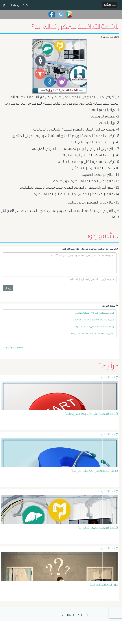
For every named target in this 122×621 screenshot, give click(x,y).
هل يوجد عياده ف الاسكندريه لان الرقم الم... (93, 319)
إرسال (7, 288)
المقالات (68, 615)
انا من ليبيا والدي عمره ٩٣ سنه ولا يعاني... (94, 312)
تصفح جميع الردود (14, 347)
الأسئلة (82, 615)
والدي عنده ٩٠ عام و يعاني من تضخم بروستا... (92, 326)
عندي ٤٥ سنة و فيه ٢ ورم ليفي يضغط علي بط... (91, 333)
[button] (109, 5)
